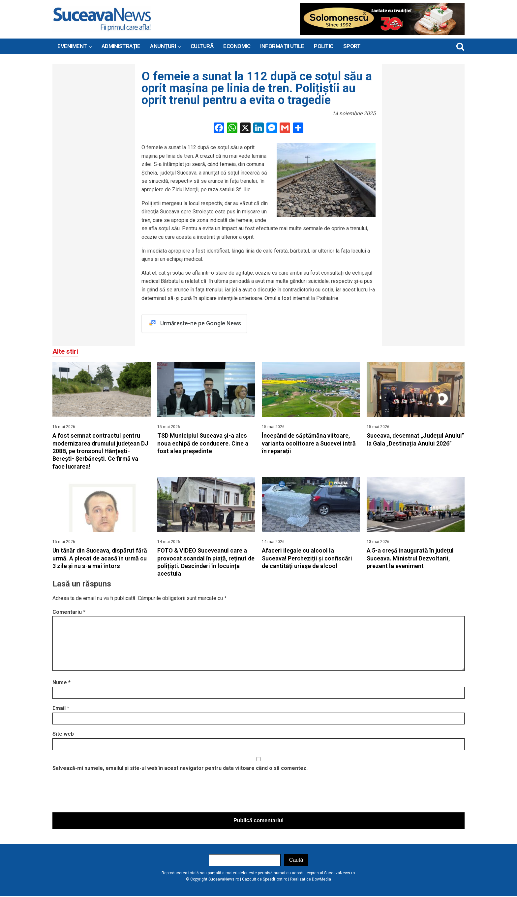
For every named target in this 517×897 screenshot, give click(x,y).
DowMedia (321, 879)
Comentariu (68, 612)
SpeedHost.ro (275, 879)
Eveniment (72, 46)
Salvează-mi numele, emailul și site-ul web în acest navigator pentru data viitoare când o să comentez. (180, 768)
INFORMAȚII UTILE (282, 46)
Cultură (202, 46)
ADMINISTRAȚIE (121, 46)
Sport (352, 46)
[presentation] (102, 794)
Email (60, 708)
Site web (63, 734)
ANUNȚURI (163, 46)
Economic (236, 46)
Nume (61, 683)
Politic (323, 46)
